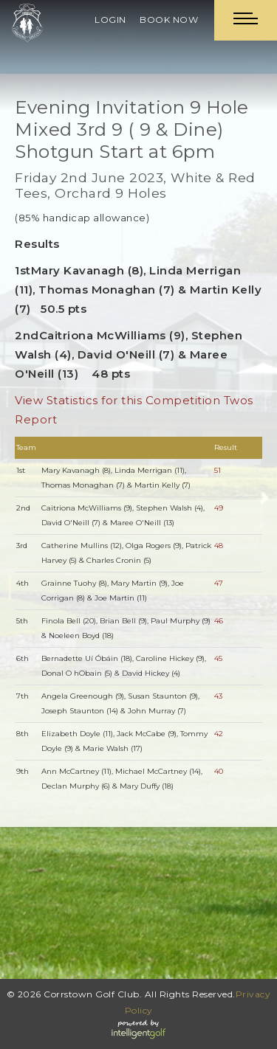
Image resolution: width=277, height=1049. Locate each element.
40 (218, 771)
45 (218, 658)
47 (218, 583)
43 (218, 696)
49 (218, 508)
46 (218, 621)
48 (218, 545)
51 (217, 470)
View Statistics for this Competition (117, 400)
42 (218, 733)
